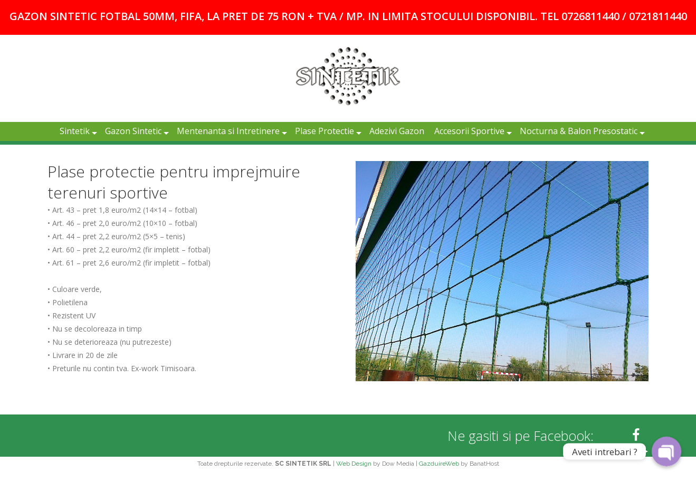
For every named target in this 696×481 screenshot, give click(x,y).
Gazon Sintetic (133, 131)
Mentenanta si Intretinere (228, 131)
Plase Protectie (324, 131)
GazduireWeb (439, 463)
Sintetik (75, 131)
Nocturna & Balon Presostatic (578, 131)
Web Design (353, 463)
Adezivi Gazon (396, 131)
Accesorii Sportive (469, 131)
